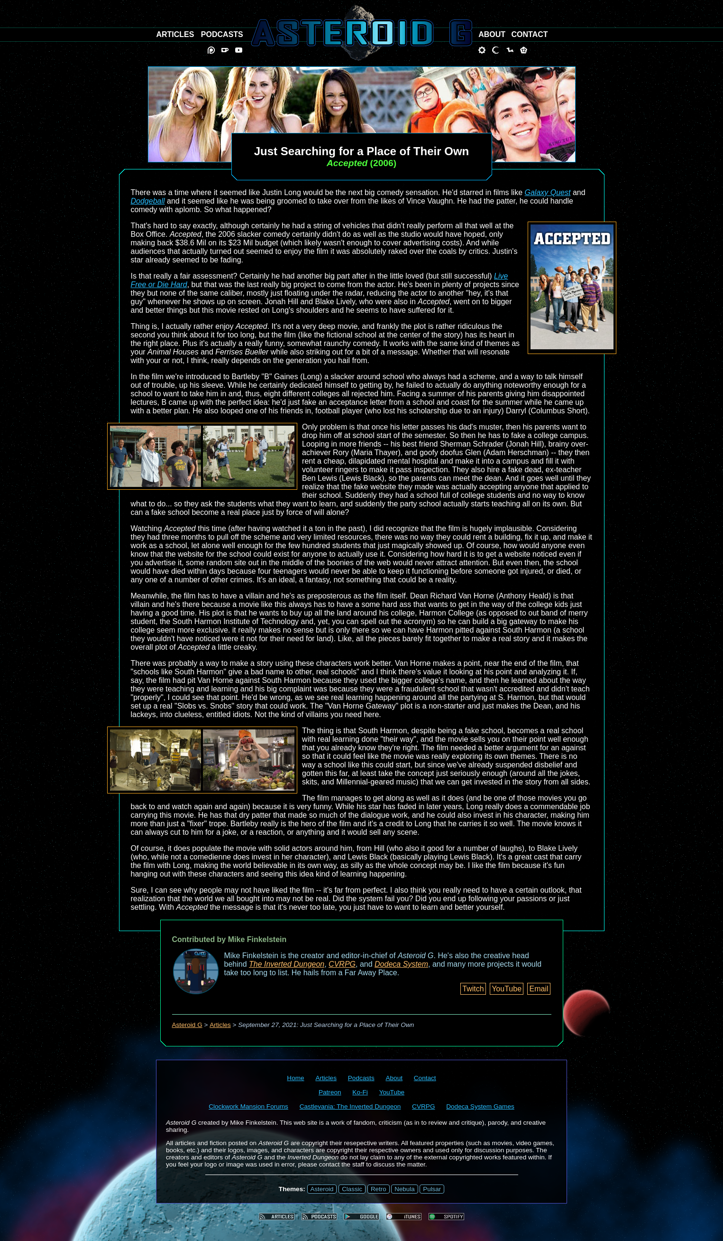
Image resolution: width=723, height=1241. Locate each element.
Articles (220, 1024)
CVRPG (342, 964)
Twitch (473, 989)
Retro (378, 1189)
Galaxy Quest (548, 192)
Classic (352, 1189)
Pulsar (432, 1189)
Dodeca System (401, 964)
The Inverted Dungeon (286, 964)
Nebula (404, 1189)
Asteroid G (187, 1024)
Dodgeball (148, 201)
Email (538, 989)
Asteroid (322, 1189)
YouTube (507, 989)
